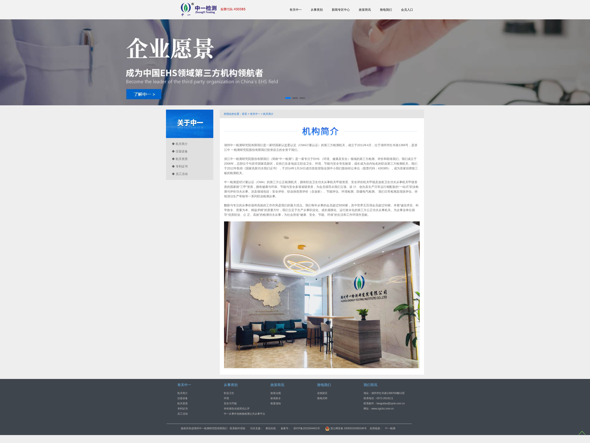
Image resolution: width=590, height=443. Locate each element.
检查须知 (275, 403)
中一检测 (436, 428)
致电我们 (386, 9)
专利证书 (182, 408)
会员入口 (407, 9)
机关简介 (268, 113)
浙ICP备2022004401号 (353, 428)
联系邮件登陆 (283, 428)
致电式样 (322, 398)
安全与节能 (230, 403)
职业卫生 (229, 392)
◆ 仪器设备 (180, 151)
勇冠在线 (317, 428)
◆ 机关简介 (180, 144)
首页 (244, 113)
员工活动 (182, 413)
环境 (226, 398)
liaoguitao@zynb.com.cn (390, 403)
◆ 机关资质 (180, 159)
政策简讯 (365, 9)
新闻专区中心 (341, 9)
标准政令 (275, 398)
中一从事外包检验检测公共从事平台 (244, 413)
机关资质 (182, 403)
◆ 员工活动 (180, 174)
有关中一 (296, 9)
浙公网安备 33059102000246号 (392, 428)
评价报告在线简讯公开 (237, 408)
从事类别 (317, 9)
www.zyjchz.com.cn (382, 408)
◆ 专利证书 (180, 166)
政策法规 (275, 392)
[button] (288, 98)
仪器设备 (182, 398)
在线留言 (322, 392)
